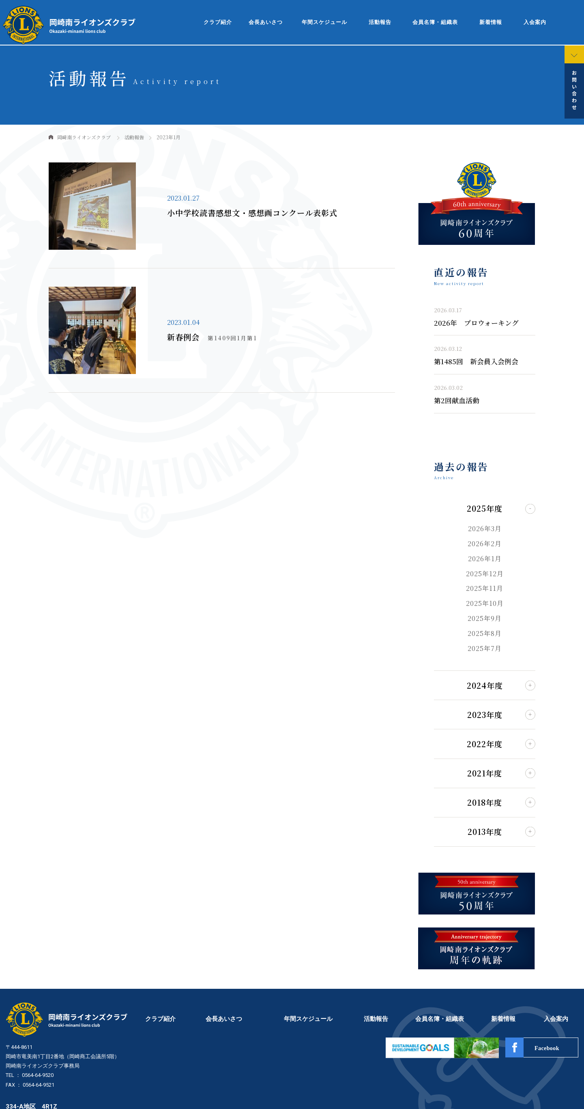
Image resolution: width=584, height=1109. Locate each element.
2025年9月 (485, 618)
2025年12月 (485, 573)
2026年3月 (485, 528)
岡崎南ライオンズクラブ (84, 137)
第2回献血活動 (456, 400)
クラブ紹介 (218, 22)
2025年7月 (485, 648)
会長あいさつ (265, 22)
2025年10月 (485, 603)
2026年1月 (485, 558)
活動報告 (380, 22)
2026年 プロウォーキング (476, 323)
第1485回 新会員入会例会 (476, 361)
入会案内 (535, 22)
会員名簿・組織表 (435, 22)
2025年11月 (484, 588)
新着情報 (491, 22)
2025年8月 (485, 633)
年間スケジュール (324, 22)
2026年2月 (485, 543)
